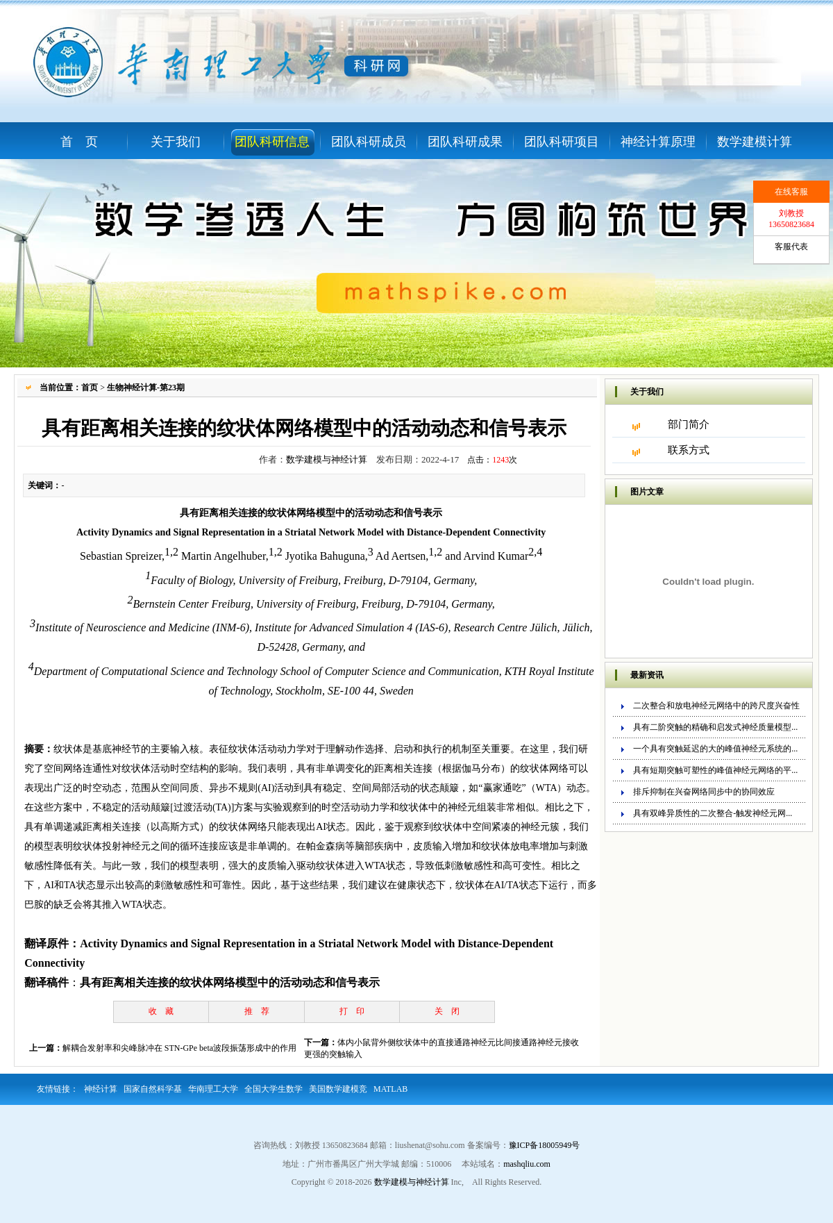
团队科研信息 (272, 142)
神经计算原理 (658, 142)
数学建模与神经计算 (326, 459)
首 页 (79, 142)
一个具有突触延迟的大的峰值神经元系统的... (715, 749)
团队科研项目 (561, 142)
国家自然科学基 (153, 1089)
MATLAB (390, 1089)
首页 (89, 387)
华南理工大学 (213, 1089)
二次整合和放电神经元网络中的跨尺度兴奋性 (716, 705)
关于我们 (176, 142)
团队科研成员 (368, 142)
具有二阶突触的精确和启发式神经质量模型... (715, 727)
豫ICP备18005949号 (544, 1145)
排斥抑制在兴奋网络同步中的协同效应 (704, 792)
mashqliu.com (526, 1164)
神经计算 (100, 1089)
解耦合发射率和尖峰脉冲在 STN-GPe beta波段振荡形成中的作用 (179, 1048)
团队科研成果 (465, 142)
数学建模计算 (754, 142)
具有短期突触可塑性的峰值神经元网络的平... (715, 770)
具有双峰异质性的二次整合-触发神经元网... (712, 813)
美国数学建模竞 (338, 1089)
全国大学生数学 (273, 1089)
